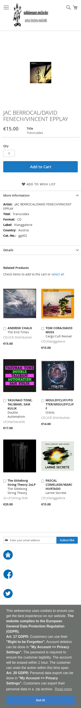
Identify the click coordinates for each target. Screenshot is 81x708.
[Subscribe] (67, 540)
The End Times (20, 330)
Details (8, 250)
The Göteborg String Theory (22, 486)
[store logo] (30, 15)
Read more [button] (63, 689)
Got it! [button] (40, 700)
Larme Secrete (59, 486)
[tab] (40, 195)
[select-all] (57, 274)
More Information (16, 195)
